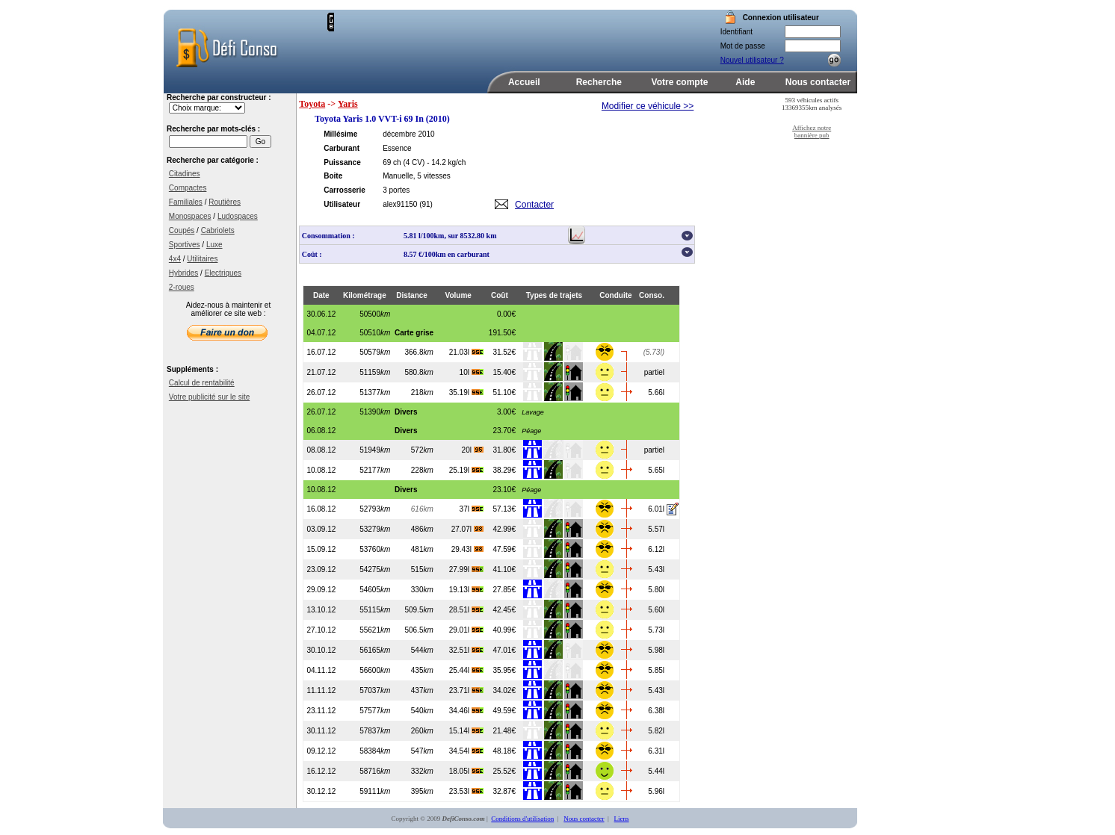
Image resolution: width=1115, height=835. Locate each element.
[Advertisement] (509, 35)
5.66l (656, 392)
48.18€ (504, 751)
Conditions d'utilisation (522, 818)
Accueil (524, 82)
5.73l (656, 630)
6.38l (656, 711)
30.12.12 (321, 791)
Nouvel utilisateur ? (752, 60)
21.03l (466, 352)
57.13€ (504, 509)
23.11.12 (321, 711)
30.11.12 (321, 731)
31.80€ (504, 450)
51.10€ (504, 392)
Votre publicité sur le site (209, 397)
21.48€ (504, 731)
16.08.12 (321, 509)
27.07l (467, 529)
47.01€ (504, 650)
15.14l (466, 731)
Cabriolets (218, 230)
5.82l (656, 731)
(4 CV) (413, 162)
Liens (621, 818)
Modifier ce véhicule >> (648, 106)
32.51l (466, 650)
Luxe (214, 244)
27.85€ (504, 590)
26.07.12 (321, 392)
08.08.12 (321, 450)
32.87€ (504, 791)
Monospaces (190, 216)
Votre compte (680, 82)
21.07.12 (321, 372)
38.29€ (504, 470)
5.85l (656, 670)
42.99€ (504, 529)
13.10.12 (321, 610)
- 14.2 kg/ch (446, 162)
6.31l (656, 751)
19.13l (466, 590)
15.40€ (504, 372)
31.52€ (504, 352)
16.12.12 (321, 771)
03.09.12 (321, 529)
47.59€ (504, 549)
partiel (654, 372)
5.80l (656, 590)
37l (472, 509)
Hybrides (183, 273)
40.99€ (504, 630)
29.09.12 (321, 590)
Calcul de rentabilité (202, 383)
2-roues (181, 287)
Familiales (186, 202)
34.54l (466, 751)
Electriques (223, 273)
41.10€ (504, 569)
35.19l (466, 392)
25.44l (466, 670)
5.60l (656, 610)
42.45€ (504, 610)
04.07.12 (321, 333)
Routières (225, 202)
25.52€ (504, 771)
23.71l (466, 690)
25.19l (466, 470)
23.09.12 (321, 569)
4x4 (175, 259)
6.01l (656, 509)
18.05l (466, 771)
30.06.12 (321, 314)
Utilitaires (202, 259)
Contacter (534, 204)
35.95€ (504, 670)
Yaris (348, 104)
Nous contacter (817, 82)
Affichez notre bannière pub (811, 131)
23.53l (466, 791)
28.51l (466, 610)
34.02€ (504, 690)
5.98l (656, 650)
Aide (745, 82)
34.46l (466, 711)
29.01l (466, 630)
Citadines (184, 174)
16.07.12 (321, 352)
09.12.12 (321, 751)
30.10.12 (321, 650)
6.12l (656, 549)
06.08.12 (321, 430)
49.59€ (504, 711)
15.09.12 (321, 549)
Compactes (188, 188)
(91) (426, 204)
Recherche (599, 82)
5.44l (656, 771)
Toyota (312, 104)
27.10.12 (321, 630)
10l (472, 372)
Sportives (184, 244)
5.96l (656, 791)
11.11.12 (321, 690)
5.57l (656, 529)
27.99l (466, 569)
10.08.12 (321, 470)
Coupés (181, 230)
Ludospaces (237, 216)
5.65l (656, 470)
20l (473, 450)
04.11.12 (321, 670)
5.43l (656, 569)
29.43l (467, 549)
